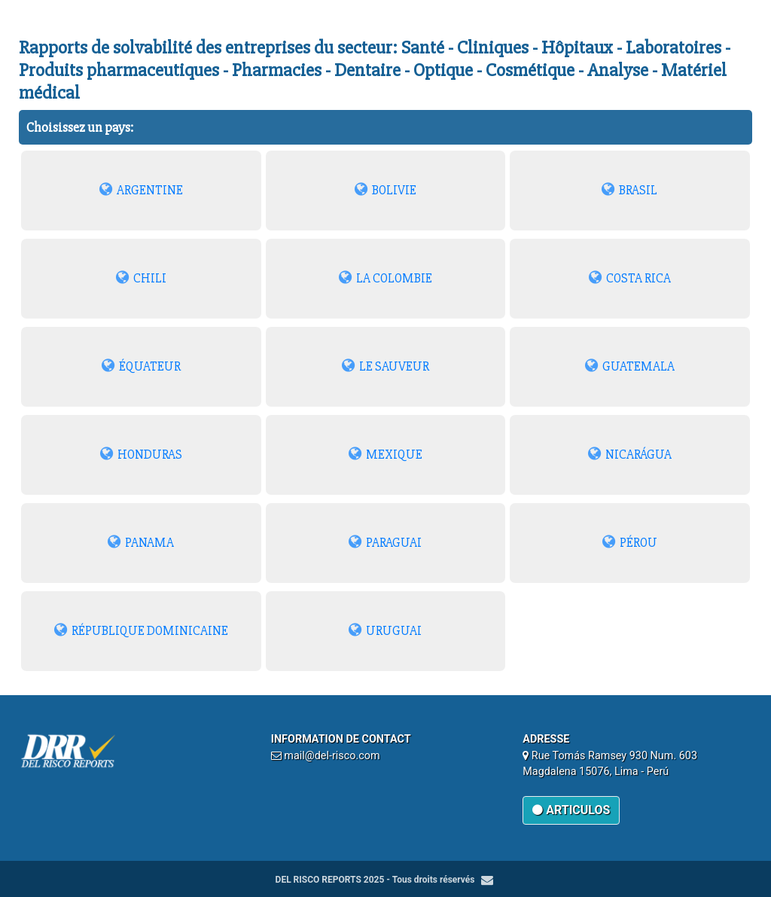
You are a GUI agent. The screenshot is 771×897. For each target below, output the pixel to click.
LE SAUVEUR (385, 366)
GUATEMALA (630, 366)
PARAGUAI (385, 543)
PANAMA (141, 543)
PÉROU (629, 543)
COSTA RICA (630, 278)
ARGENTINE (141, 190)
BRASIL (629, 190)
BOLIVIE (385, 190)
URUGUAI (385, 631)
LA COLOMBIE (385, 278)
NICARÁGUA (630, 454)
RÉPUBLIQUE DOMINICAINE (141, 631)
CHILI (141, 278)
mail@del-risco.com (331, 755)
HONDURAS (141, 454)
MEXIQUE (385, 454)
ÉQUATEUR (141, 366)
